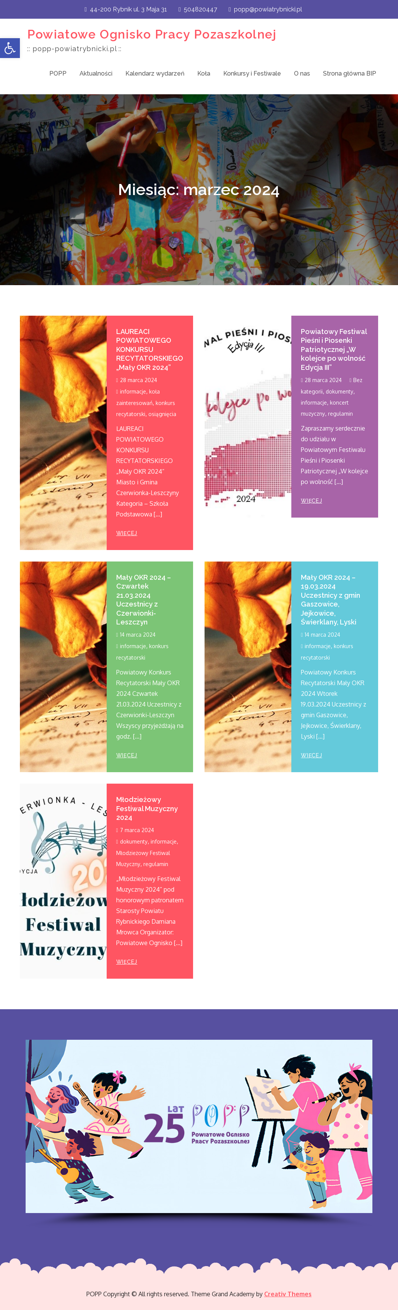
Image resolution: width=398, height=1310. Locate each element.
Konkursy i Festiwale (252, 73)
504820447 (198, 9)
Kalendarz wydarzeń (154, 73)
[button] (10, 48)
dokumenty (339, 391)
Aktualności (96, 73)
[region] (199, 1134)
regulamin (340, 413)
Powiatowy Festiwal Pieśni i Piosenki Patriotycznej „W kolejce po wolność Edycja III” (334, 349)
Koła (203, 73)
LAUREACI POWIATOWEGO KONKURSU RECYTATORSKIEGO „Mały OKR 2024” (149, 349)
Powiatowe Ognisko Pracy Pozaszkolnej (152, 34)
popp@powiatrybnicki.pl (265, 9)
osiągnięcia (162, 414)
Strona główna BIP (349, 73)
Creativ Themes (288, 1294)
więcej (126, 533)
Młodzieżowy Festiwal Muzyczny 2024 (147, 808)
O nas (302, 73)
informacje (133, 391)
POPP (58, 73)
